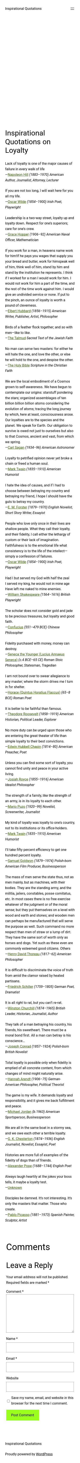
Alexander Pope (20, 1166)
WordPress (44, 1454)
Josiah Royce (18, 779)
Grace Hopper (18, 234)
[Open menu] (72, 8)
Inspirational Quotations (23, 9)
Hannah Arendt (19, 1079)
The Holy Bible (19, 365)
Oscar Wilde (17, 202)
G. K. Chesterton (20, 1139)
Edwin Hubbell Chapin (24, 747)
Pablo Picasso (19, 1215)
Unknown (15, 1188)
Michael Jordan (20, 1112)
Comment (15, 1292)
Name (12, 1339)
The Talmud (17, 338)
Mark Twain (17, 469)
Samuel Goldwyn (20, 861)
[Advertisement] (40, 72)
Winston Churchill (21, 1008)
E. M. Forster (17, 507)
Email (11, 1359)
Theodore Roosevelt (23, 714)
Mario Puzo (16, 807)
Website (12, 1378)
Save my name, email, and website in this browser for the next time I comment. (42, 1400)
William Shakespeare (24, 594)
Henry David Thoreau (24, 954)
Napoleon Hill (18, 175)
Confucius (15, 627)
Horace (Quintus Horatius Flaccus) (34, 692)
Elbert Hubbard (19, 311)
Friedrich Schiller (20, 987)
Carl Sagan (16, 447)
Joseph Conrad (19, 1046)
